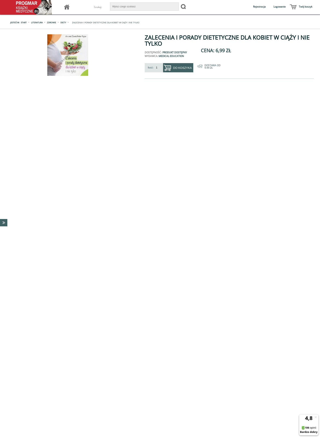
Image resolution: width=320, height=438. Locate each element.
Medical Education (171, 56)
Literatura (36, 22)
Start (24, 22)
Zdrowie (51, 22)
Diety (63, 22)
